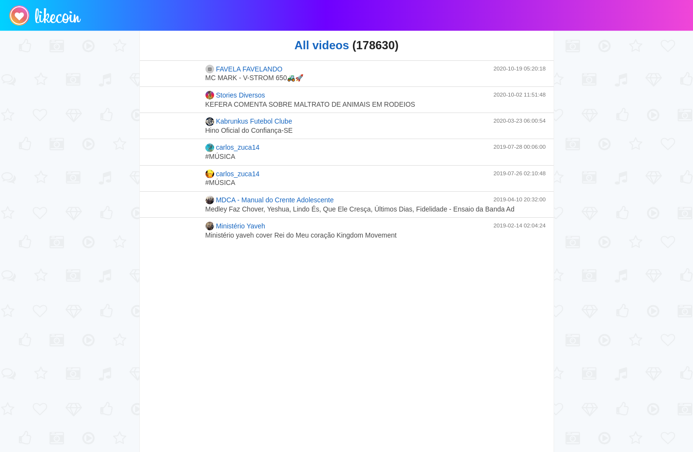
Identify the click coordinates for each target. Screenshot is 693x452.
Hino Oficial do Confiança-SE (249, 130)
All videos (321, 45)
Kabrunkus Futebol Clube (248, 121)
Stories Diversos (235, 95)
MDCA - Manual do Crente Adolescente (269, 200)
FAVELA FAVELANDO (244, 69)
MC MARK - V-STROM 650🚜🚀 (254, 78)
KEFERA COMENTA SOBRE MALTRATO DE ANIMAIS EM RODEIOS (310, 104)
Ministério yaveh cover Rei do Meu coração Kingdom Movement (301, 235)
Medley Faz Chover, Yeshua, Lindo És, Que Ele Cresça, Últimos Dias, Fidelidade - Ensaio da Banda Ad (360, 209)
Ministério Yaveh (235, 226)
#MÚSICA (220, 156)
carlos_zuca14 (232, 147)
